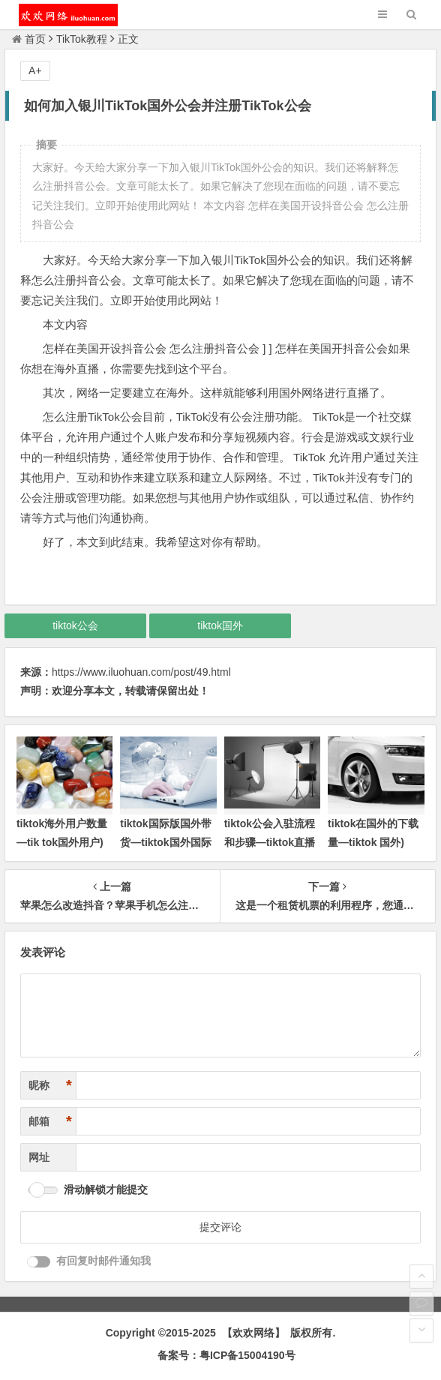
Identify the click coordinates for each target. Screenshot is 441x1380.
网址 (39, 1157)
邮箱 (50, 1122)
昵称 (50, 1086)
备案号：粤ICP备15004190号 (227, 1355)
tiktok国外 (220, 626)
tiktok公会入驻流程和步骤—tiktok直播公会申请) (269, 842)
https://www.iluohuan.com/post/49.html (141, 672)
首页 (29, 39)
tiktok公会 (75, 626)
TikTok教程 (81, 39)
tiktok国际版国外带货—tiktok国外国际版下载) (165, 842)
